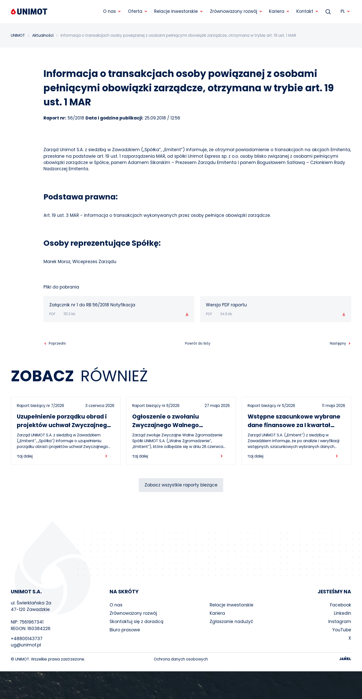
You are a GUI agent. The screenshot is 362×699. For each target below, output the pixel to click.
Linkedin (342, 613)
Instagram (339, 622)
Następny (338, 343)
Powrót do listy (197, 343)
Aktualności (43, 35)
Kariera (217, 613)
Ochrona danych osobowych (181, 659)
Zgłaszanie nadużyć (231, 622)
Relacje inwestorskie (231, 605)
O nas (116, 605)
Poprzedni (57, 343)
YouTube (341, 630)
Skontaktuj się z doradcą (136, 622)
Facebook (340, 605)
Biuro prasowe (125, 630)
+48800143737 (26, 639)
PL (345, 11)
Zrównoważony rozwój (133, 613)
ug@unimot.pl (26, 645)
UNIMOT (18, 35)
